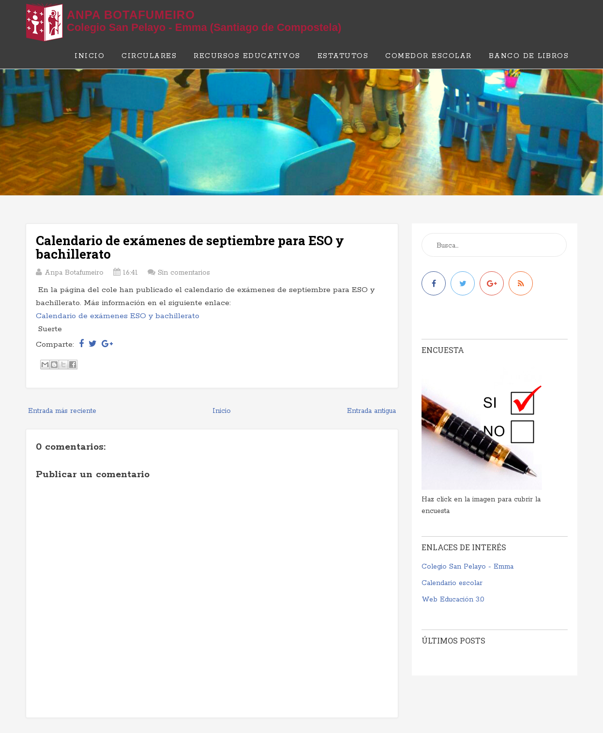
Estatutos (343, 56)
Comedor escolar (428, 56)
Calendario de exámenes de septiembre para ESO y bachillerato (190, 247)
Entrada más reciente (62, 411)
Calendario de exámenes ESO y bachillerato (117, 316)
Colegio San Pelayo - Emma (467, 566)
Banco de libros (529, 56)
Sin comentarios (184, 272)
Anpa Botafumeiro (131, 14)
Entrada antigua (371, 411)
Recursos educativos (247, 56)
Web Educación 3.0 (453, 599)
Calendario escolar (452, 583)
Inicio (90, 56)
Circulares (149, 56)
